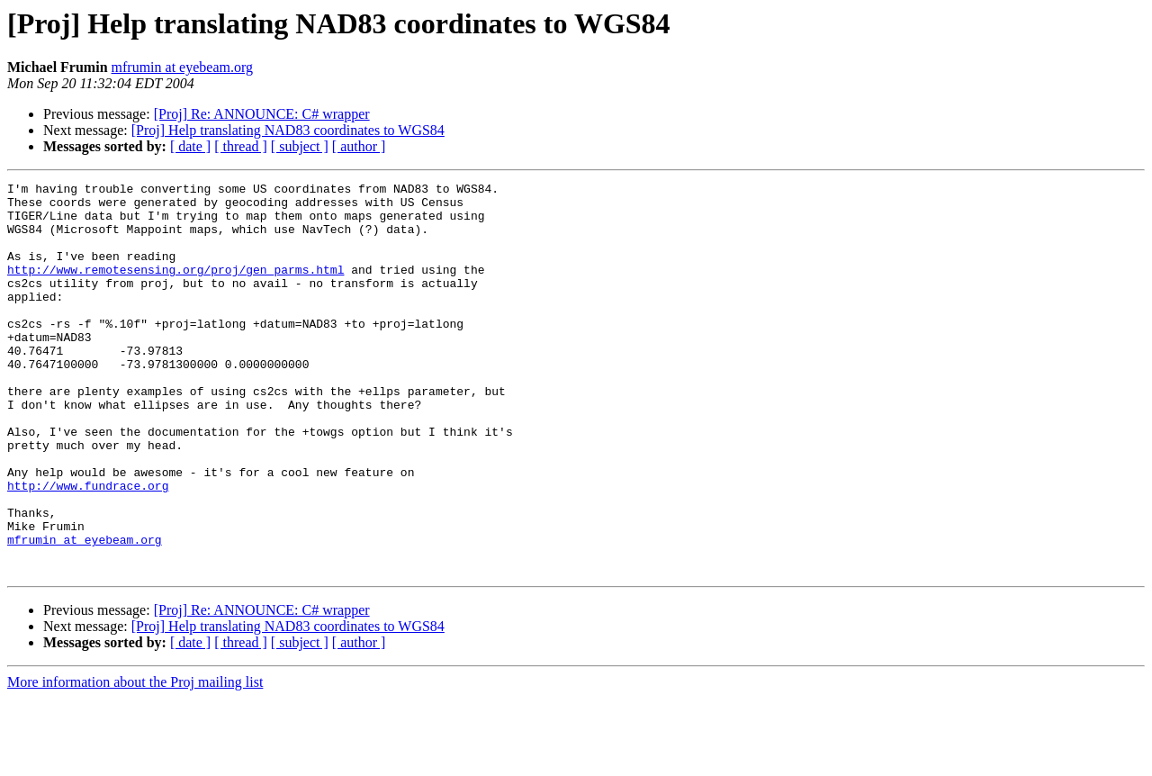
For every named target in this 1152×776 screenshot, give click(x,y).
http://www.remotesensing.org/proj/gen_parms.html (175, 288)
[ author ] (359, 146)
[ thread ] (240, 146)
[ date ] (190, 146)
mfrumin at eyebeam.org (182, 67)
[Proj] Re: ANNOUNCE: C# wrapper (262, 114)
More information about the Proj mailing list (135, 760)
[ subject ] (299, 146)
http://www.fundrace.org (87, 547)
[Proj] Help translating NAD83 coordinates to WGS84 (288, 130)
